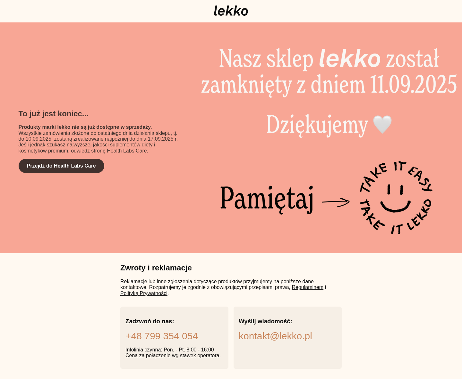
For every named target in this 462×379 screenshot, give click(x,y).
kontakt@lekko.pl (275, 336)
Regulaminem (307, 287)
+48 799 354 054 (161, 336)
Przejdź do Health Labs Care (61, 166)
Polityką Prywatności (143, 293)
